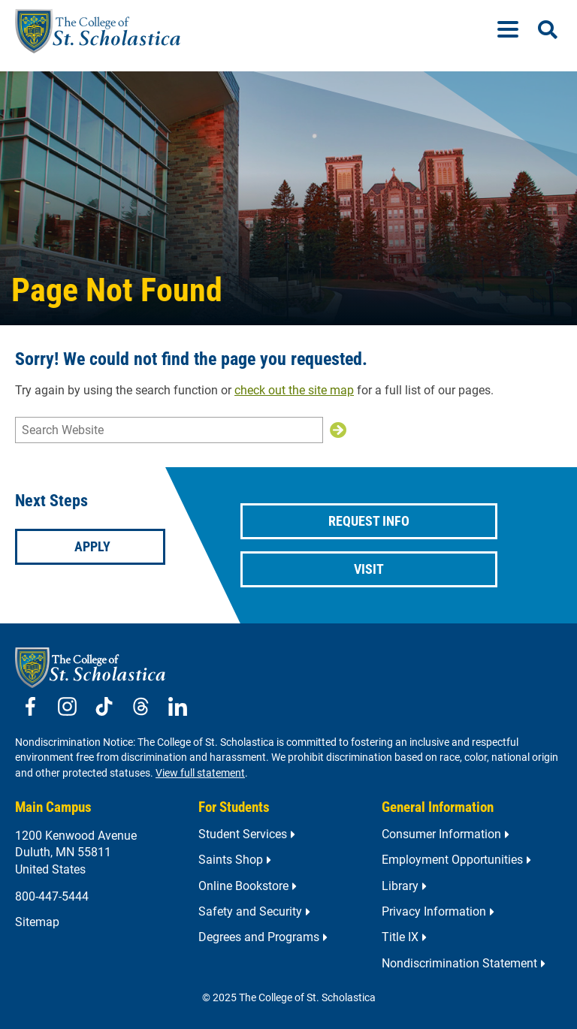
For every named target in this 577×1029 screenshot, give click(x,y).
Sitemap (37, 922)
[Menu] (513, 31)
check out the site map (294, 390)
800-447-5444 (52, 896)
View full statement (200, 773)
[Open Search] (547, 29)
